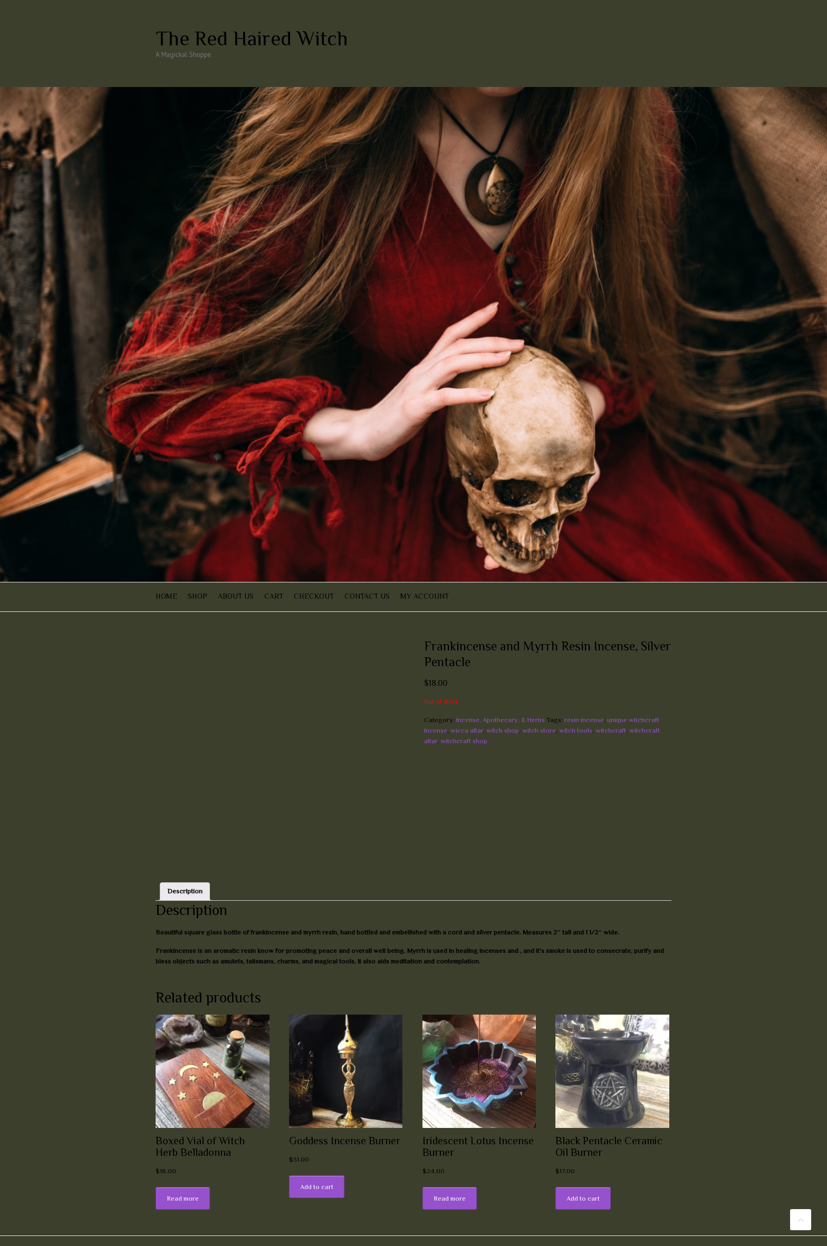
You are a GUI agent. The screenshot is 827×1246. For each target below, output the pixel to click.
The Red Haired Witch (252, 38)
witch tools (575, 730)
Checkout (314, 596)
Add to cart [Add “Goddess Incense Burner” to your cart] (316, 1163)
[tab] (185, 867)
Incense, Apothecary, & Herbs (500, 720)
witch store (539, 730)
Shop (197, 596)
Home (166, 596)
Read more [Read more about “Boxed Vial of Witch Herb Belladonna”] (183, 1175)
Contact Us (367, 596)
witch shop (502, 730)
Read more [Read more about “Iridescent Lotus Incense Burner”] (450, 1175)
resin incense (584, 720)
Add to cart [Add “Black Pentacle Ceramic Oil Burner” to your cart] (583, 1175)
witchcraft (610, 730)
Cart (273, 596)
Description (185, 867)
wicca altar (466, 730)
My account (424, 596)
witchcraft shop (463, 741)
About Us (236, 596)
